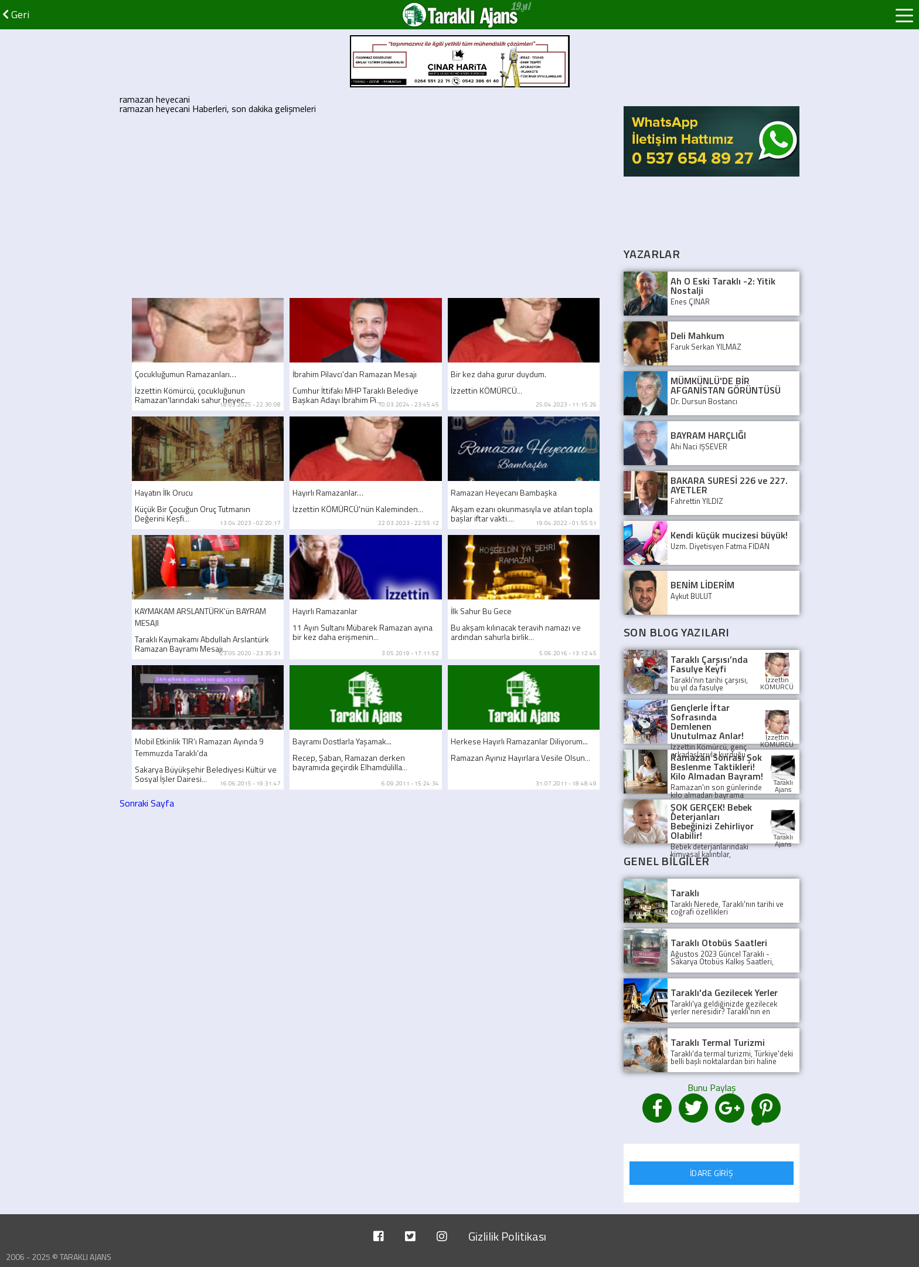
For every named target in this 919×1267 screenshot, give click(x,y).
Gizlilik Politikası (507, 1236)
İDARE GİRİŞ (711, 1173)
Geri (15, 14)
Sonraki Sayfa (147, 803)
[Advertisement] (366, 204)
